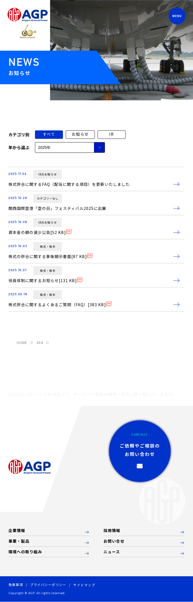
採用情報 (111, 530)
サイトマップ (84, 584)
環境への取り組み (25, 551)
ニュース (111, 551)
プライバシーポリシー (48, 584)
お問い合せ (113, 541)
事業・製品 (18, 541)
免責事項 (15, 584)
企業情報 (16, 530)
